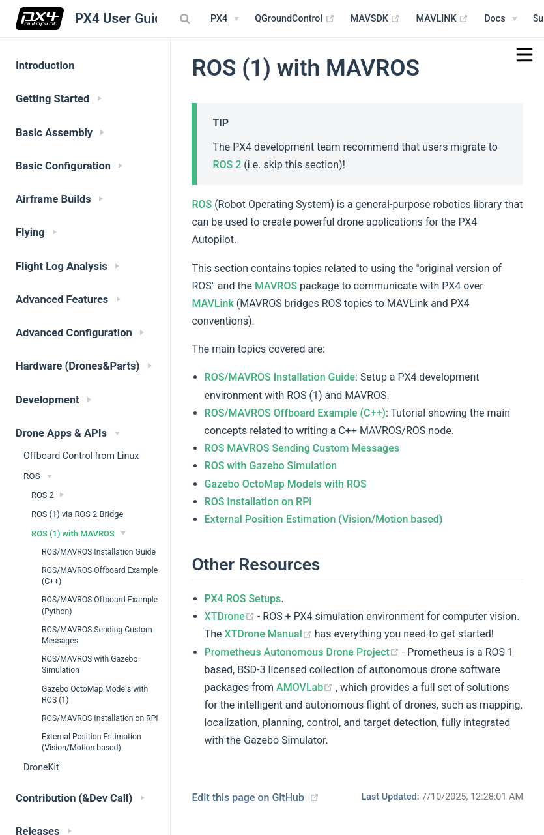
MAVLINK (442, 19)
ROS (202, 204)
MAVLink (212, 303)
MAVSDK (376, 19)
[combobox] (186, 19)
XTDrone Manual (269, 634)
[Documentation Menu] (500, 19)
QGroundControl (295, 19)
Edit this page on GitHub (248, 797)
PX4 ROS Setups (243, 599)
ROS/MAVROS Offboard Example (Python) (100, 605)
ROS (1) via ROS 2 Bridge (77, 514)
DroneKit (41, 767)
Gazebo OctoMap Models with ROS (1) (95, 694)
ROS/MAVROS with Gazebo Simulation (89, 664)
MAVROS (276, 286)
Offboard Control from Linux (81, 455)
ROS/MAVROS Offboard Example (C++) (100, 576)
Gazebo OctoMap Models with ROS (286, 484)
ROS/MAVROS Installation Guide (99, 552)
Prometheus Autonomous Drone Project (303, 652)
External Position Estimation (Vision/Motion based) (91, 742)
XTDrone (231, 616)
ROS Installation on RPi (258, 501)
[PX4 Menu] (224, 19)
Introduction (45, 65)
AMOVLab (306, 687)
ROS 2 (226, 164)
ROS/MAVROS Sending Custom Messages (97, 635)
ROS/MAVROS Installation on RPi (100, 718)
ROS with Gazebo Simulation (271, 466)
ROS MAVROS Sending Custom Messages (302, 448)
